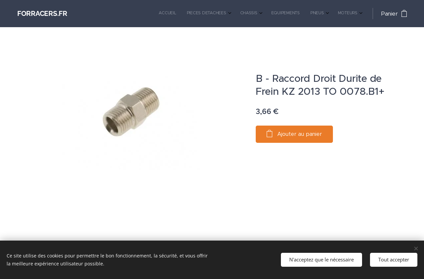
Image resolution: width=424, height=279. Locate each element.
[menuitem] (296, 13)
